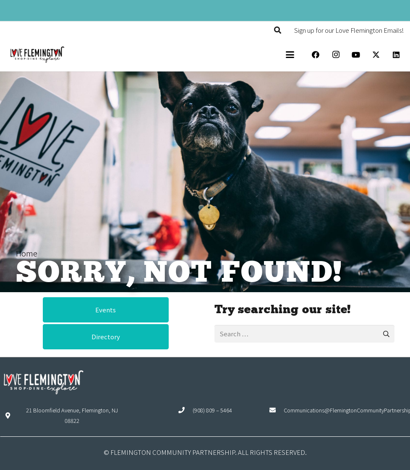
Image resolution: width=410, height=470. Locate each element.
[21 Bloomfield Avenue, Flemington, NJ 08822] (11, 415)
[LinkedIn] (396, 54)
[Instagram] (335, 54)
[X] (376, 54)
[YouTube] (355, 54)
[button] (277, 30)
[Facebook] (315, 54)
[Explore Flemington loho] (37, 54)
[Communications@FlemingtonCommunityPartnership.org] (276, 410)
